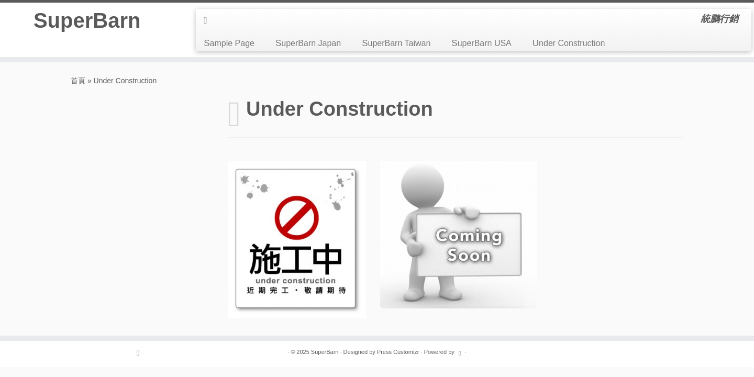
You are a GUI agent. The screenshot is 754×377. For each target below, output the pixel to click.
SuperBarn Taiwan (396, 43)
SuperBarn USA (481, 43)
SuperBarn (87, 20)
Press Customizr (398, 352)
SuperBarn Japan (308, 43)
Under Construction (569, 43)
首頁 (78, 80)
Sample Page (229, 43)
